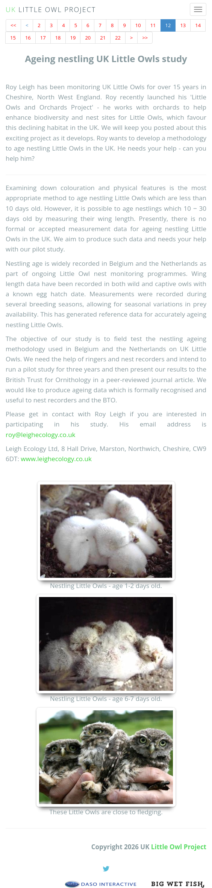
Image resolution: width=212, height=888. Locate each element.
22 (118, 37)
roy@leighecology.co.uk (41, 434)
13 (183, 25)
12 (168, 25)
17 (43, 37)
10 (138, 25)
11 (153, 25)
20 (88, 37)
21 (103, 37)
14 (198, 25)
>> (145, 37)
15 (13, 37)
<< (13, 25)
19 (73, 37)
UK (51, 9)
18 (58, 37)
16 (28, 37)
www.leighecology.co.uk (56, 458)
